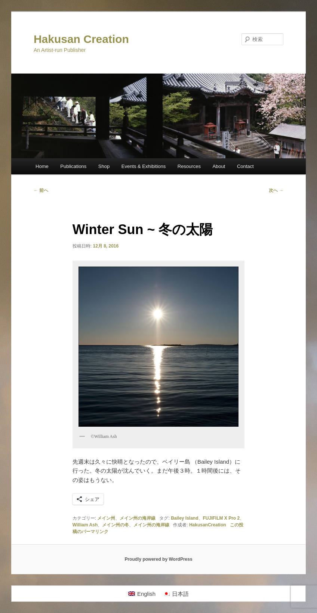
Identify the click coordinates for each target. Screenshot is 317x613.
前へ (41, 190)
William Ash (85, 525)
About (218, 166)
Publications (73, 166)
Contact (245, 166)
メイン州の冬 (115, 525)
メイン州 (106, 518)
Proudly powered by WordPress (158, 559)
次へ (276, 190)
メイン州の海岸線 (138, 518)
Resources (189, 166)
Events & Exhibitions (143, 166)
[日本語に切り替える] (176, 593)
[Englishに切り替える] (141, 593)
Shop (104, 166)
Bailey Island (184, 518)
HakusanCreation (207, 525)
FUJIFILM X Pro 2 (221, 518)
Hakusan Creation (81, 39)
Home (42, 166)
